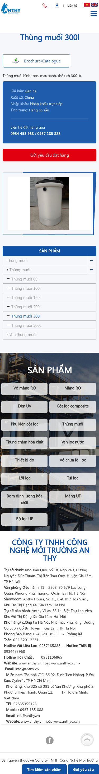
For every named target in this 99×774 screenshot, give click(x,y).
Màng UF (73, 496)
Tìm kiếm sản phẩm (44, 769)
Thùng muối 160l (26, 297)
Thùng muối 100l (26, 288)
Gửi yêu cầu (83, 769)
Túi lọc (72, 478)
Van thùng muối (23, 334)
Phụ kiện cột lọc (24, 424)
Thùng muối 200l (26, 306)
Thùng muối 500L (26, 325)
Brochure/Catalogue (42, 61)
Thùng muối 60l (25, 279)
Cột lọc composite (73, 406)
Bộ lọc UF (24, 518)
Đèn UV (24, 406)
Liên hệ (72, 5)
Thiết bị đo (24, 460)
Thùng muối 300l (26, 316)
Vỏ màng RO (24, 388)
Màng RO (72, 388)
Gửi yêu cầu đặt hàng (49, 155)
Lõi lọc (24, 478)
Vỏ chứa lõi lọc (73, 460)
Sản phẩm (49, 251)
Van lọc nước (73, 442)
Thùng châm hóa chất (24, 442)
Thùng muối (17, 260)
